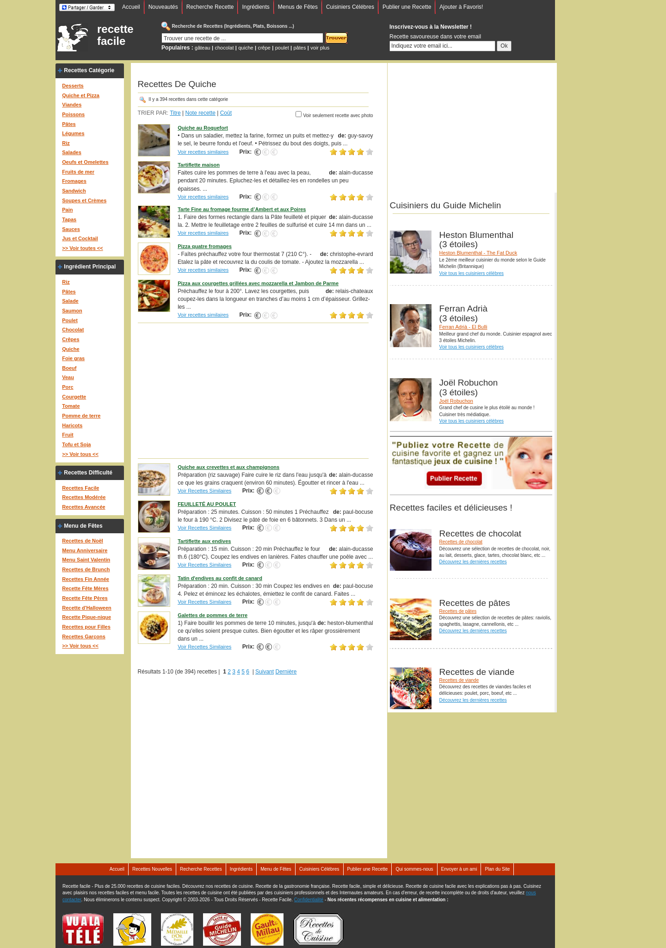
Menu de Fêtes (83, 526)
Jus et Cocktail (80, 238)
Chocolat (73, 329)
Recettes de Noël (82, 540)
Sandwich (74, 190)
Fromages (74, 181)
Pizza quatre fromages (205, 246)
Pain (67, 209)
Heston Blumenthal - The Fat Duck (478, 253)
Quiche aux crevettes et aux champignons (228, 467)
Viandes (71, 104)
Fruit (67, 434)
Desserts (72, 85)
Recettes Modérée (83, 497)
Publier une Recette (406, 7)
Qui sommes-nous (414, 869)
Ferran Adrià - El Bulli (463, 327)
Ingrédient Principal (90, 266)
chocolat (224, 47)
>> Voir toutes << (82, 248)
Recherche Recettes (201, 869)
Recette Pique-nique (86, 617)
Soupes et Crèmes (84, 200)
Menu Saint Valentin (86, 559)
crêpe (264, 47)
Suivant (264, 671)
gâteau (202, 47)
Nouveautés (163, 7)
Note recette (200, 113)
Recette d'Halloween (86, 608)
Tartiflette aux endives (204, 541)
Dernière (285, 671)
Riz (66, 143)
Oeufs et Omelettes (85, 162)
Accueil (131, 7)
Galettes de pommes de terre (212, 615)
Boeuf (69, 368)
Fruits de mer (78, 172)
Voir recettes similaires (203, 152)
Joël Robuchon (456, 401)
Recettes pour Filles (86, 627)
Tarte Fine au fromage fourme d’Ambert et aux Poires (242, 209)
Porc (67, 387)
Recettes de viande (459, 680)
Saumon (72, 310)
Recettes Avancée (83, 507)
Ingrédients (255, 7)
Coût (226, 113)
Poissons (73, 114)
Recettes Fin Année (85, 579)
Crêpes (70, 339)
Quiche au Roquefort (203, 128)
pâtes (299, 47)
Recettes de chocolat (460, 541)
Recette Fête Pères (84, 598)
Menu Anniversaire (84, 550)
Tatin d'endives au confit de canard (220, 578)
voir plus (319, 47)
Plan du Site (497, 869)
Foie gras (73, 358)
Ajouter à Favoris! (461, 7)
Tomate (71, 406)
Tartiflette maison (199, 165)
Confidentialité (308, 899)
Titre (175, 113)
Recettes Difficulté (88, 472)
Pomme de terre (81, 415)
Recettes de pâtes (458, 611)
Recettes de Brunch (86, 569)
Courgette (74, 396)
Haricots (72, 425)
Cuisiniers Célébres (350, 7)
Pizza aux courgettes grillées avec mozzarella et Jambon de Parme (258, 283)
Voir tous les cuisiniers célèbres (471, 273)
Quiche (70, 349)
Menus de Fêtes (298, 7)
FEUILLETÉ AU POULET (207, 504)
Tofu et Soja (76, 444)
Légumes (73, 133)
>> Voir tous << (80, 454)
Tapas (69, 219)
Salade (70, 301)
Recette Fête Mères (85, 588)
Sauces (71, 229)
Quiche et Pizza (80, 95)
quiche (245, 47)
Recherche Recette (210, 7)
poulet (282, 47)
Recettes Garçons (83, 636)
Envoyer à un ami (459, 869)
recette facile (115, 35)
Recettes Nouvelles (152, 869)
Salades (71, 152)
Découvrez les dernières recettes (473, 561)
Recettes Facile (80, 488)
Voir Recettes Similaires (204, 490)
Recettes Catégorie (89, 70)
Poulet (70, 320)
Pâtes (68, 124)
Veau (68, 377)
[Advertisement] (255, 390)
